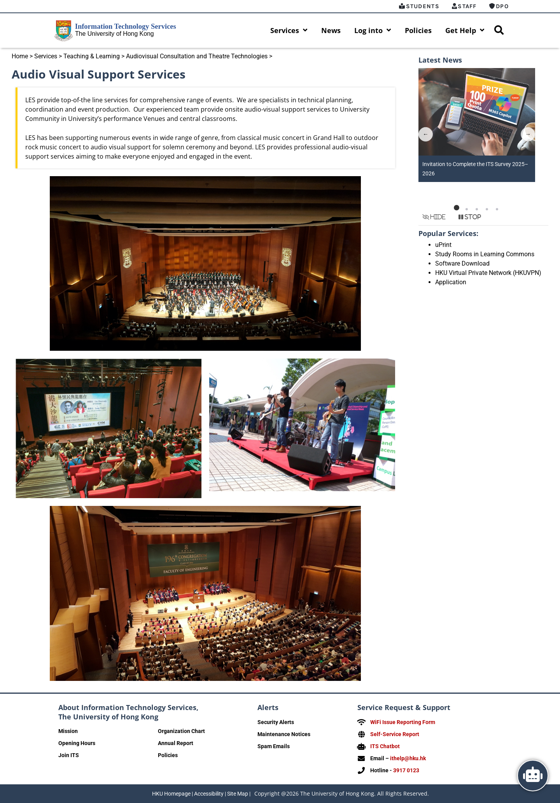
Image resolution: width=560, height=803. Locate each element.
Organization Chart (181, 731)
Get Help (465, 31)
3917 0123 (406, 771)
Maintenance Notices (283, 734)
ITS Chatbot (385, 747)
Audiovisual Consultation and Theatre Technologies (197, 56)
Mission (68, 731)
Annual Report (175, 743)
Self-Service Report (394, 734)
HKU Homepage (171, 794)
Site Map (237, 794)
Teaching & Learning (91, 56)
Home (20, 56)
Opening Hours (76, 743)
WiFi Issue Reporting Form (402, 722)
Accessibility (209, 794)
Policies (418, 30)
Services (289, 31)
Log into (372, 31)
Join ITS (68, 755)
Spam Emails (273, 747)
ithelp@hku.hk (408, 759)
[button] (456, 208)
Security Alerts (275, 722)
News (331, 30)
